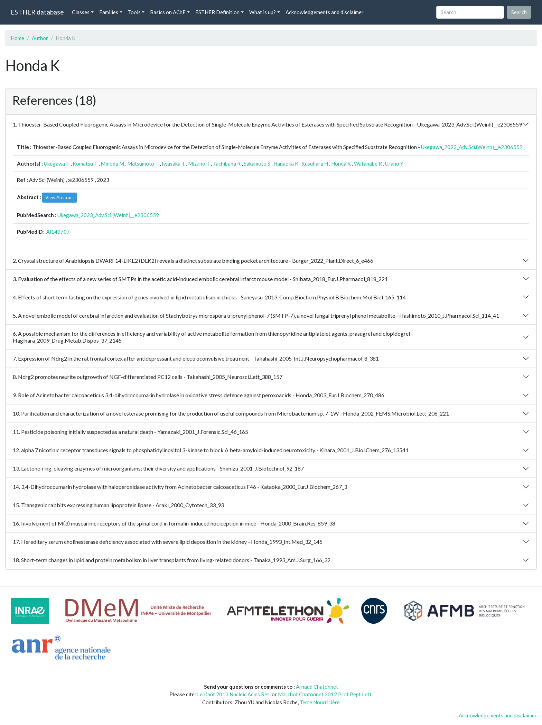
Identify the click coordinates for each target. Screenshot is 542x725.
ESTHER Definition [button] (217, 12)
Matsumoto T (143, 163)
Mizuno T (199, 163)
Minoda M (112, 163)
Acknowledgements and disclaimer (325, 12)
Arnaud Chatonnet (317, 687)
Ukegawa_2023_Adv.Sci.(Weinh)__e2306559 (472, 147)
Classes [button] (81, 12)
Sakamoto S (257, 163)
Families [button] (108, 12)
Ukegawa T (56, 163)
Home (17, 38)
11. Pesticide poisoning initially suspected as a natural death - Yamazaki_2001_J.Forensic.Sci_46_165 (130, 431)
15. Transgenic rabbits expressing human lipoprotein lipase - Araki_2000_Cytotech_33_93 (118, 505)
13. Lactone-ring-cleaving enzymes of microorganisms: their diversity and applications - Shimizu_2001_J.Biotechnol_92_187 (158, 468)
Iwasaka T (173, 163)
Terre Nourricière (320, 702)
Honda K (341, 163)
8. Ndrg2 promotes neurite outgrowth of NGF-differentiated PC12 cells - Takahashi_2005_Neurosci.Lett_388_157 (147, 376)
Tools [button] (134, 12)
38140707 (57, 232)
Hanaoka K (285, 163)
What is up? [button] (262, 12)
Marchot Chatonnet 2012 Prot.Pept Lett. (325, 694)
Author (40, 38)
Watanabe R (368, 163)
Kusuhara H (314, 163)
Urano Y (394, 163)
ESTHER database (37, 12)
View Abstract (59, 197)
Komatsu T (85, 163)
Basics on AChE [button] (168, 12)
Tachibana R (227, 163)
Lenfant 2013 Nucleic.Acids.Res (233, 694)
